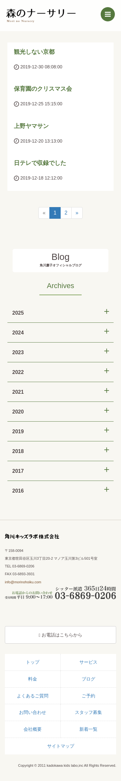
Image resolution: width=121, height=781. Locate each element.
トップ (32, 662)
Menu (110, 13)
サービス (88, 662)
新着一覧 (88, 729)
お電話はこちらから (60, 635)
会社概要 (33, 729)
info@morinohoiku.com (23, 582)
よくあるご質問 (32, 695)
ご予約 (88, 695)
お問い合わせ (32, 712)
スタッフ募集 (88, 712)
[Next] (77, 213)
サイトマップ (60, 746)
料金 (32, 679)
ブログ (88, 679)
